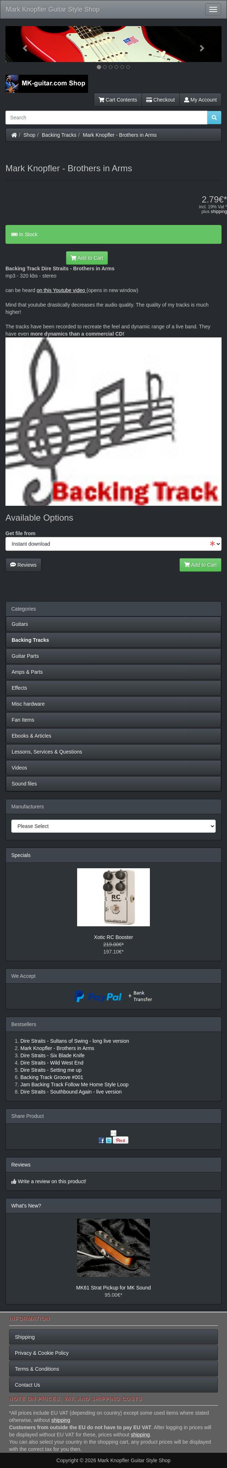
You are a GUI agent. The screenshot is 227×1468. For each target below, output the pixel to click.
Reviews (23, 565)
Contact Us (27, 1385)
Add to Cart (87, 258)
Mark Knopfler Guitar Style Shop (53, 9)
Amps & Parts (27, 672)
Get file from (20, 533)
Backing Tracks (59, 135)
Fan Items (23, 720)
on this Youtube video (62, 290)
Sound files (24, 784)
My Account (200, 100)
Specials (21, 855)
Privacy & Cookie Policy (42, 1353)
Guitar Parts (25, 656)
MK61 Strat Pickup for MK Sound (113, 1288)
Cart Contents (118, 100)
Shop (30, 135)
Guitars (20, 624)
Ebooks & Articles (31, 736)
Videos (19, 768)
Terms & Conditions (37, 1369)
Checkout (160, 100)
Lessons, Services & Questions (47, 752)
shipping (219, 211)
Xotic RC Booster (113, 937)
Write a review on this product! (52, 1181)
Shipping (25, 1337)
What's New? (26, 1206)
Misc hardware (28, 704)
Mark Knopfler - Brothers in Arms (120, 135)
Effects (19, 688)
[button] (21, 44)
